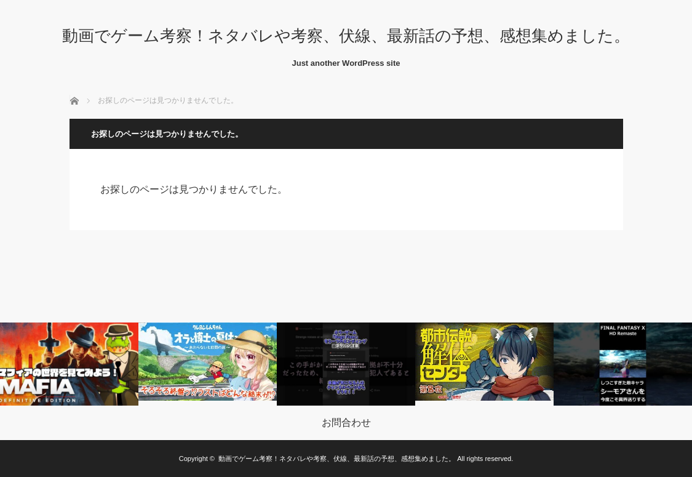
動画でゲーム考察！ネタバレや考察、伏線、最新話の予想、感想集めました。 (346, 36)
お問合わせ (346, 423)
